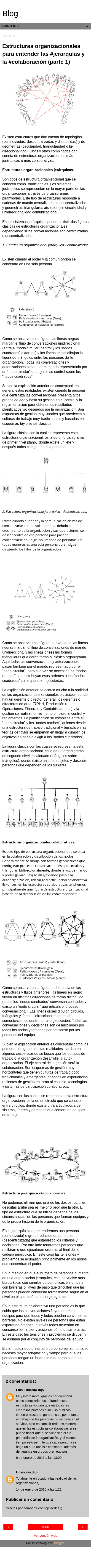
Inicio (45, 1526)
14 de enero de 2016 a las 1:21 (39, 1489)
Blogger (59, 1543)
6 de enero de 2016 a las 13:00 (39, 1457)
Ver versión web (45, 1535)
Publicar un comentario (29, 1499)
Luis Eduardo (26, 1390)
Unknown (23, 1472)
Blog (10, 13)
